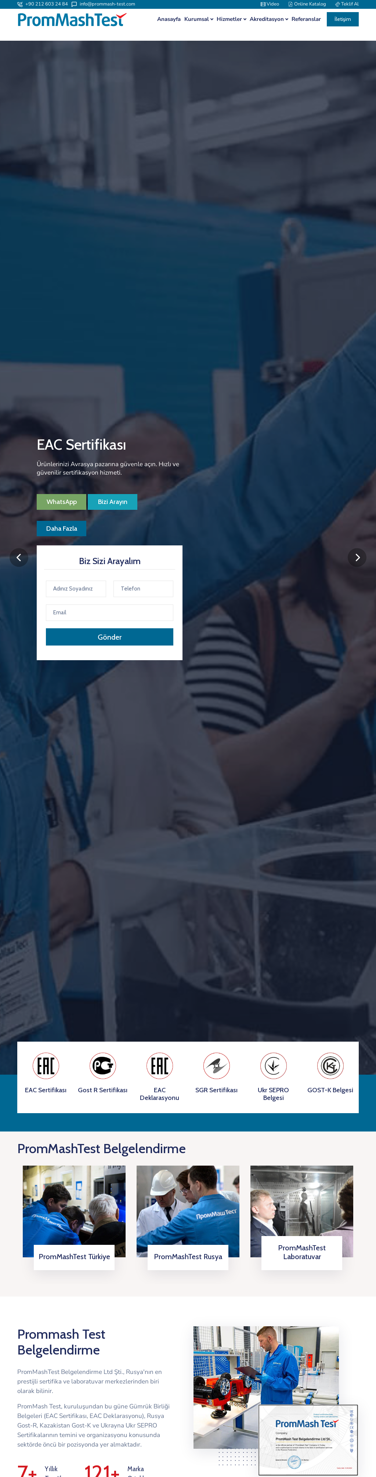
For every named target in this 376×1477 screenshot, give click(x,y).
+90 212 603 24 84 (42, 4)
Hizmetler (229, 19)
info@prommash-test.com (103, 4)
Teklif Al (347, 4)
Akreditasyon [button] (267, 19)
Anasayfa (169, 19)
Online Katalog (307, 4)
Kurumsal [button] (196, 19)
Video (270, 4)
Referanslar (306, 19)
